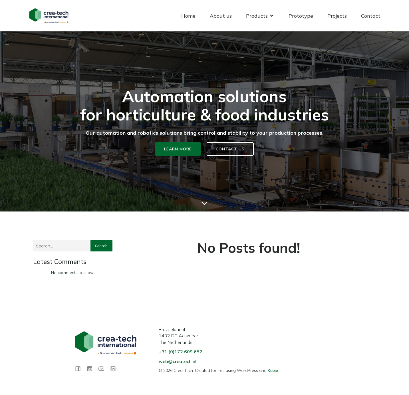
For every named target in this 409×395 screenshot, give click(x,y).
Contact (370, 16)
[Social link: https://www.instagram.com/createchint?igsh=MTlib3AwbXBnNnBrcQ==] (92, 368)
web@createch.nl (177, 361)
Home (188, 16)
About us (221, 16)
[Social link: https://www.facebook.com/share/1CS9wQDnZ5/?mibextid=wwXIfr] (80, 368)
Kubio (273, 370)
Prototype (301, 16)
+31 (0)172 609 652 (180, 351)
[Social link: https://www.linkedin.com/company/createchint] (115, 368)
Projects (337, 16)
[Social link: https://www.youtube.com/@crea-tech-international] (103, 368)
